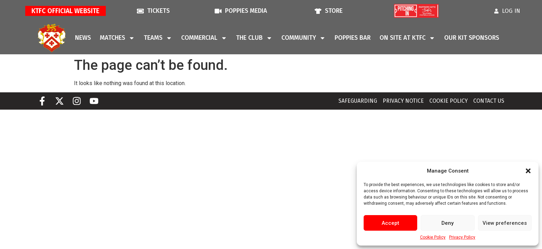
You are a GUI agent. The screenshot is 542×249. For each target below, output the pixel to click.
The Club (254, 38)
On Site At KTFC (407, 38)
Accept (390, 223)
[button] (528, 170)
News (83, 38)
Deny (447, 223)
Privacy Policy (462, 237)
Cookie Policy (433, 237)
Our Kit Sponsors (471, 38)
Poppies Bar (353, 38)
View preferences (505, 223)
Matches (117, 38)
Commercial (204, 38)
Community (303, 38)
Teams (158, 38)
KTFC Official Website (65, 11)
